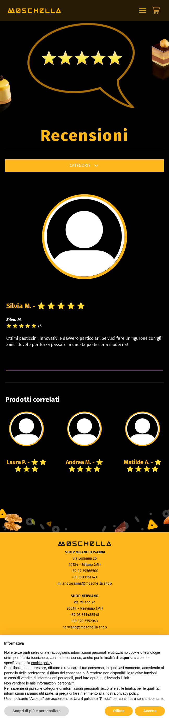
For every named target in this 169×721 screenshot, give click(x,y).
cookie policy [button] (41, 663)
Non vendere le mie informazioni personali (38, 683)
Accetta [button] (149, 711)
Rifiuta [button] (119, 711)
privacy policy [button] (127, 693)
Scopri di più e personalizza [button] (37, 711)
